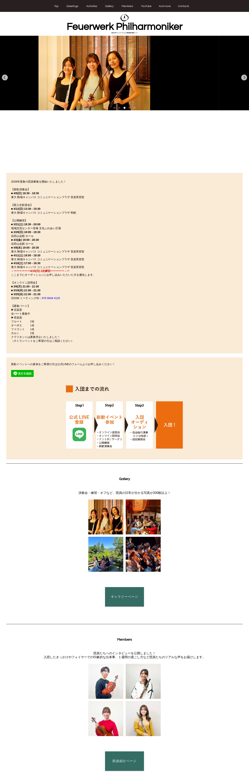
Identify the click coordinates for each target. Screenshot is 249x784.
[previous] (5, 77)
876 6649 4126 (51, 298)
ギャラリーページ (124, 596)
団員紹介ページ (124, 761)
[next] (244, 77)
